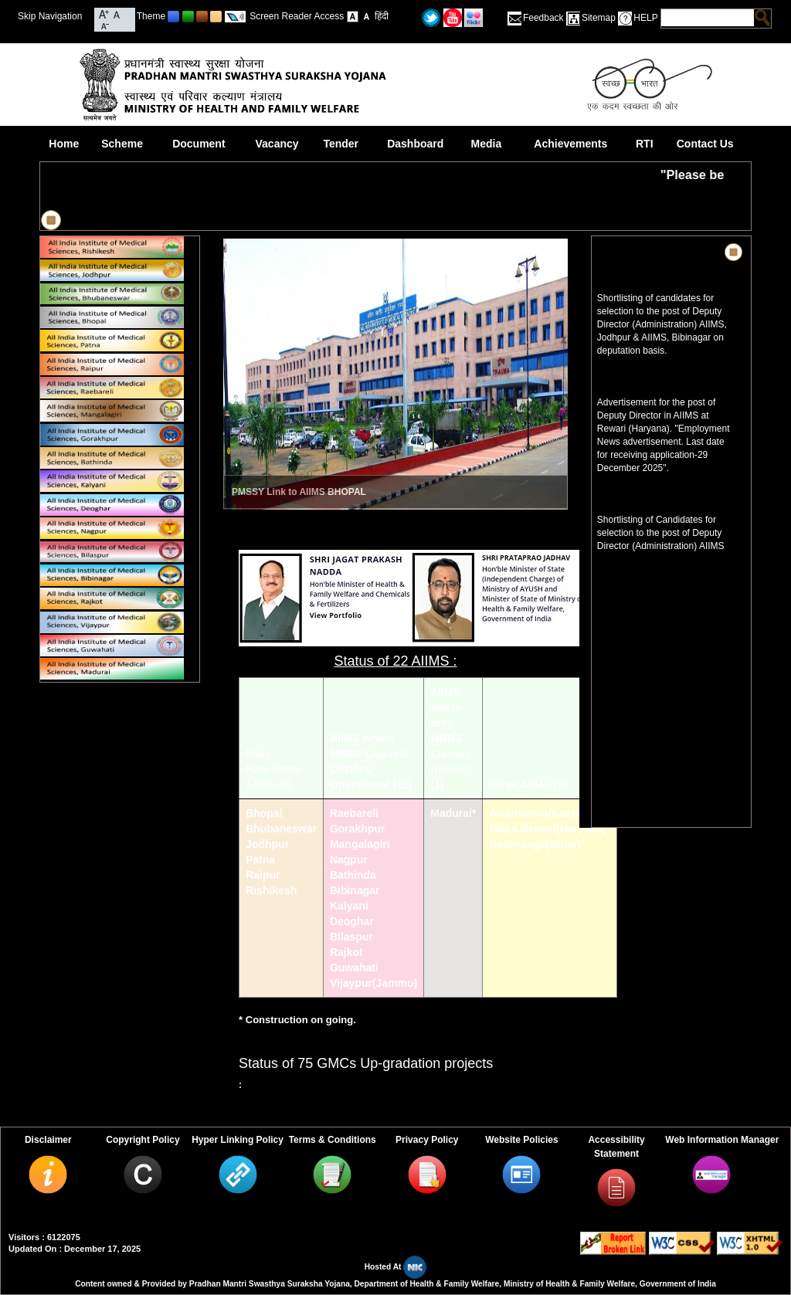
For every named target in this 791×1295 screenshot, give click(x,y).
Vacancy (277, 143)
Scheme (122, 143)
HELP (645, 17)
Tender (340, 143)
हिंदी (382, 16)
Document (198, 143)
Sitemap (599, 17)
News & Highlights (649, 252)
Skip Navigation (50, 16)
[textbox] (707, 17)
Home (64, 143)
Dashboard (415, 143)
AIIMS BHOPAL (332, 491)
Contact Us (705, 143)
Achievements (570, 143)
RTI (645, 143)
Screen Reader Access (297, 16)
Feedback (543, 17)
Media (486, 143)
